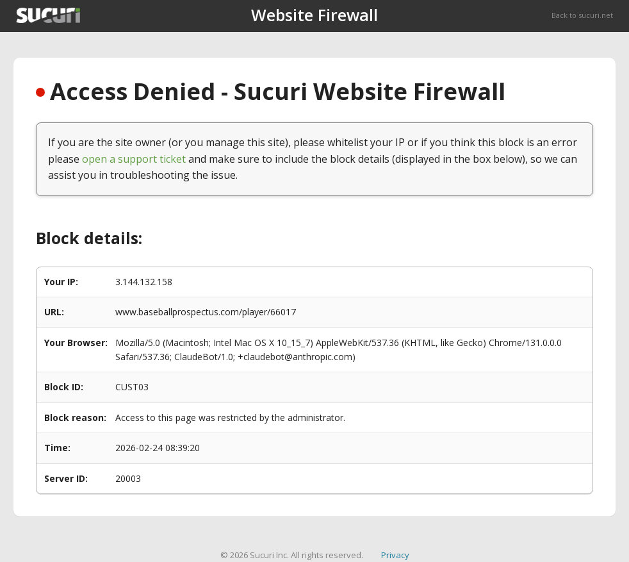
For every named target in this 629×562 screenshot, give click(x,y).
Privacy (395, 555)
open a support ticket (134, 159)
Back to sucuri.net (582, 15)
